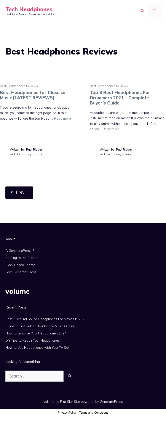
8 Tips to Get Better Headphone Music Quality (40, 326)
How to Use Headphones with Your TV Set (37, 347)
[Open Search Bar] (142, 10)
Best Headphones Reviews (19, 86)
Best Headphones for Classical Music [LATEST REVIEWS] (33, 95)
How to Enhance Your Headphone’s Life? (35, 333)
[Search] (70, 376)
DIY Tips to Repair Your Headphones (32, 340)
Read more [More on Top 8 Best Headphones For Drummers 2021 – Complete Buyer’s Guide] (111, 129)
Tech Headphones (28, 9)
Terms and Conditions (93, 412)
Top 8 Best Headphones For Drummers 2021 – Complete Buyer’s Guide (120, 98)
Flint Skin (66, 402)
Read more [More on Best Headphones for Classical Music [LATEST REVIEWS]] (62, 118)
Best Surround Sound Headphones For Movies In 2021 (45, 319)
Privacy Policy (67, 412)
